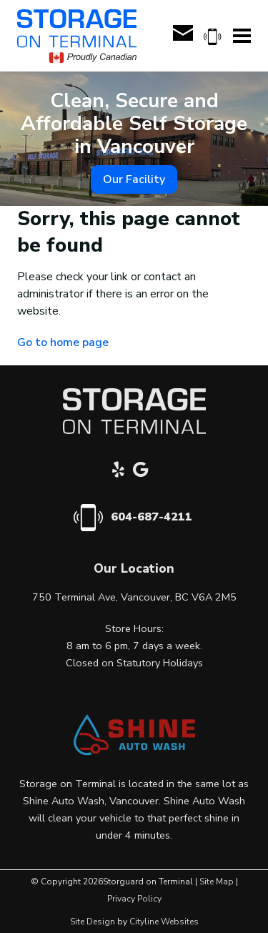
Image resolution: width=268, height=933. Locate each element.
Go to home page (63, 342)
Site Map (216, 881)
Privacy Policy (134, 898)
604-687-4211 (151, 517)
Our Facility (134, 179)
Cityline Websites (164, 921)
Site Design (92, 921)
